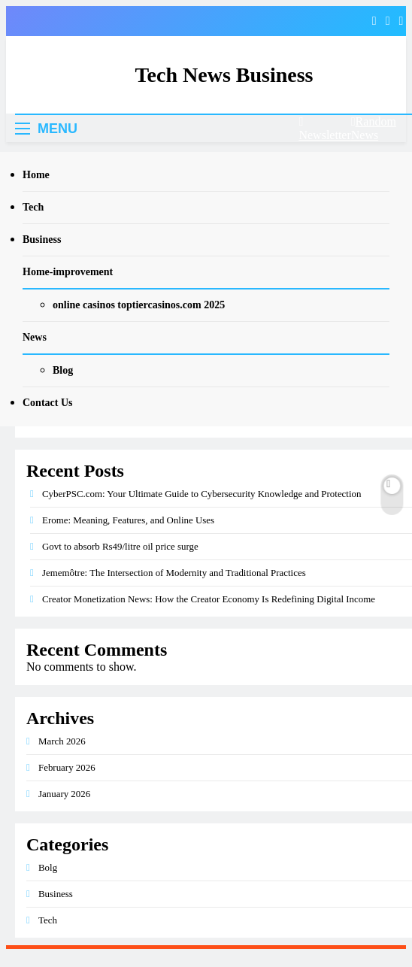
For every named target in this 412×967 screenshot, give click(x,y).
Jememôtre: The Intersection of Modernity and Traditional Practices (174, 572)
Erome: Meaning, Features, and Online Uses (128, 520)
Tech (33, 207)
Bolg (47, 867)
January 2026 (64, 793)
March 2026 (62, 741)
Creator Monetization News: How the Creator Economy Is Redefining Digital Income (208, 599)
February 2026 (66, 767)
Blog (63, 370)
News (35, 337)
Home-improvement (68, 271)
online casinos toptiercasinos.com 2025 (139, 305)
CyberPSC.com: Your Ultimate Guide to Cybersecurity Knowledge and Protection (201, 493)
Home (36, 174)
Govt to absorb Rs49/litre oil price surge (120, 546)
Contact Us (48, 402)
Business (42, 239)
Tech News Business (224, 74)
